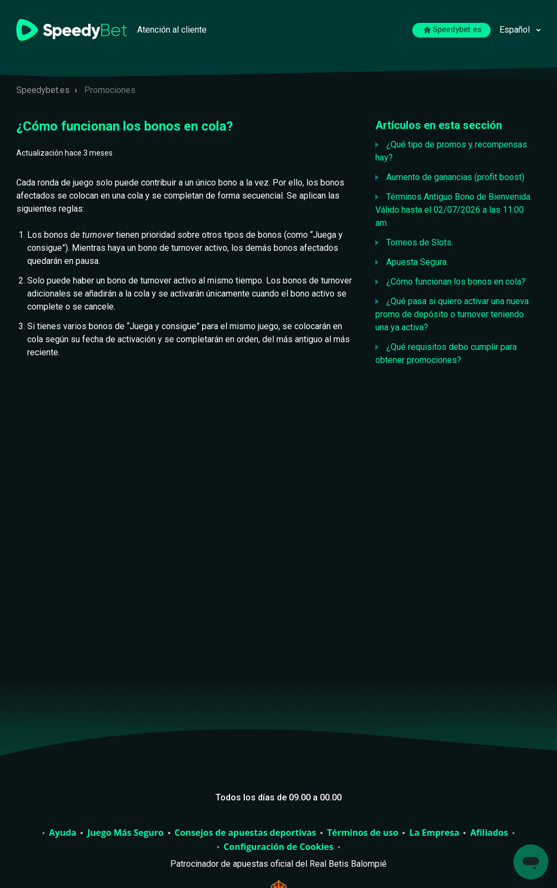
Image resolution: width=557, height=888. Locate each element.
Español (515, 29)
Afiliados (489, 833)
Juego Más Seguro (125, 833)
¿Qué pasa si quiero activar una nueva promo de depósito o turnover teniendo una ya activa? (452, 314)
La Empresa (434, 833)
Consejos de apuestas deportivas (246, 833)
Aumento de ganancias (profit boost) (455, 177)
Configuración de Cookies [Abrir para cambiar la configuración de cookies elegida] (278, 847)
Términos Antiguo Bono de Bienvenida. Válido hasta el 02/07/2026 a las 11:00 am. (453, 210)
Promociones (109, 90)
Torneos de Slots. (419, 242)
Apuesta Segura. (417, 262)
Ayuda (62, 833)
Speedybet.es (453, 29)
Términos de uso (362, 833)
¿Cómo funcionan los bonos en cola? (455, 281)
